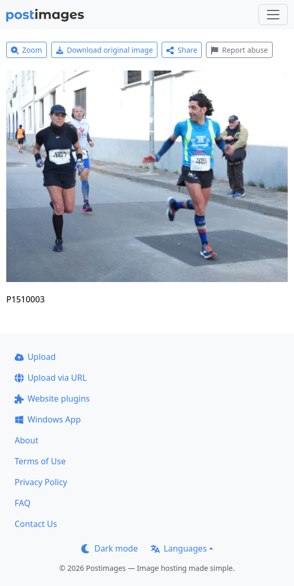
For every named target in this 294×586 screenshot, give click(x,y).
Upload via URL (51, 377)
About (26, 440)
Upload (35, 356)
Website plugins (52, 398)
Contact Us (36, 524)
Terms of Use (40, 461)
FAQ (22, 503)
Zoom (26, 50)
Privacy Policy (41, 482)
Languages (178, 548)
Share (181, 50)
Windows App (48, 419)
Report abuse (239, 50)
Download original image (104, 50)
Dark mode (109, 548)
